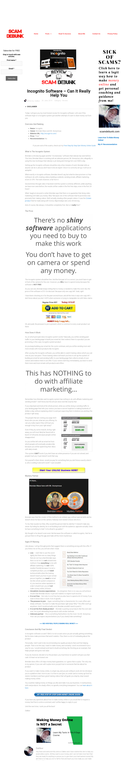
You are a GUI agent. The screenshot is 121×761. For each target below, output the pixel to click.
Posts (48, 34)
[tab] (59, 106)
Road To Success (65, 34)
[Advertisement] (60, 14)
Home (36, 34)
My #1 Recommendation (107, 144)
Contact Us (96, 34)
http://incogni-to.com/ (49, 133)
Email (11, 69)
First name (11, 60)
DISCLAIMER (32, 107)
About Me (81, 34)
